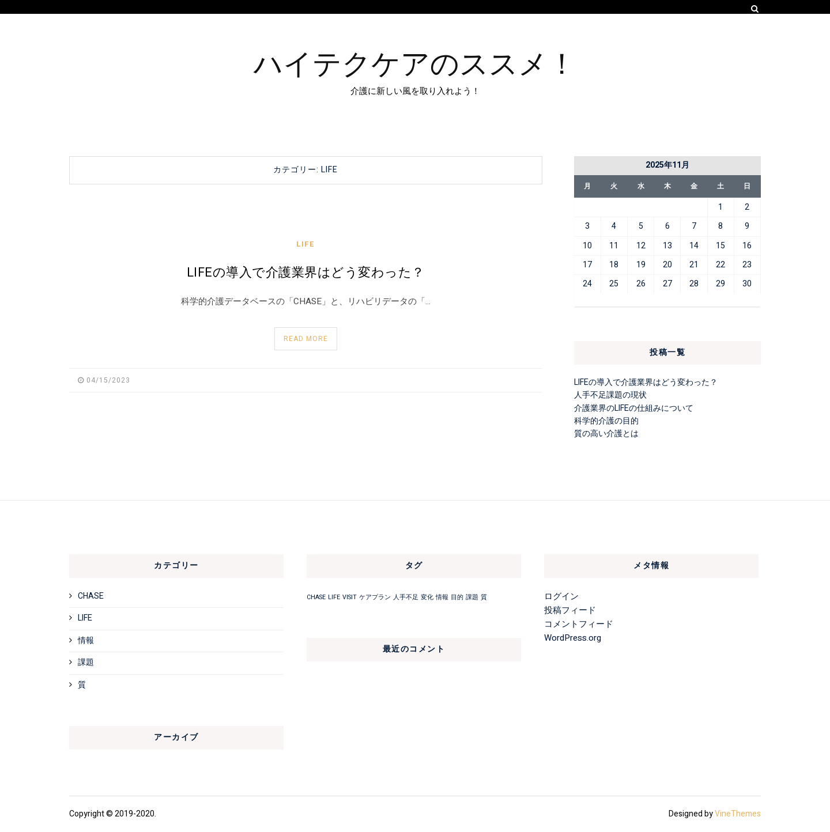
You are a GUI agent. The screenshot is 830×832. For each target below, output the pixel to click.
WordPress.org (572, 637)
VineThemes (738, 814)
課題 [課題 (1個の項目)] (472, 597)
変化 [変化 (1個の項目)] (427, 597)
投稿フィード (570, 610)
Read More (306, 339)
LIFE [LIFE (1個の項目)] (334, 597)
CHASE (91, 596)
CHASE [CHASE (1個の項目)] (316, 597)
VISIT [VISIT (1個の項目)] (349, 597)
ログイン (561, 596)
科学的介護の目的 (606, 421)
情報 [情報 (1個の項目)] (442, 597)
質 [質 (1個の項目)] (484, 597)
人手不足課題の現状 (610, 395)
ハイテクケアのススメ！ (415, 61)
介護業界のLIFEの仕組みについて (633, 408)
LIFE (305, 244)
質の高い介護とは (606, 434)
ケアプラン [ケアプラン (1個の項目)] (375, 597)
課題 (86, 662)
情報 (86, 640)
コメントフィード (578, 624)
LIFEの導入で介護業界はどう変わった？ (306, 272)
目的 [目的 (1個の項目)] (457, 597)
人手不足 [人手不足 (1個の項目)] (405, 597)
